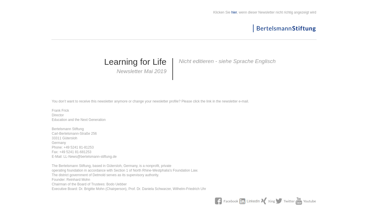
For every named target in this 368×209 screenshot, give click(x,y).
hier (234, 12)
